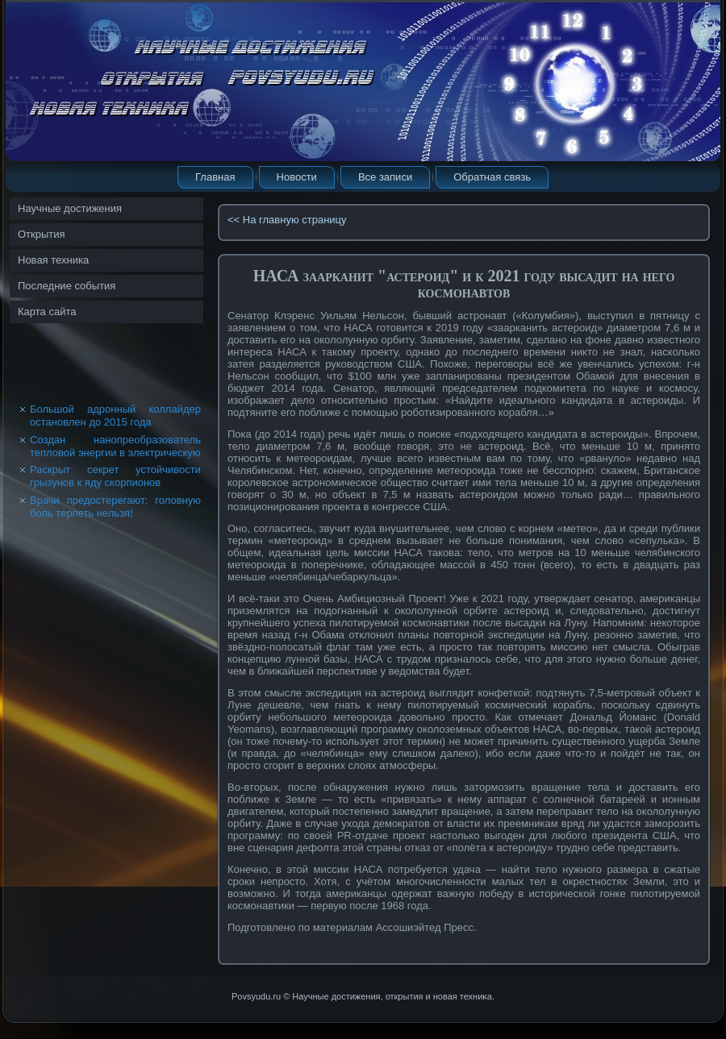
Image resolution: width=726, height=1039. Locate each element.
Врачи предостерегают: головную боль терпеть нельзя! (115, 506)
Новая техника (53, 260)
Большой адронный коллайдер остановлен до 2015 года (115, 415)
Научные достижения (70, 208)
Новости (297, 177)
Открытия (41, 234)
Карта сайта (47, 311)
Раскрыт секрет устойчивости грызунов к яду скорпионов (115, 475)
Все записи (385, 177)
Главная (215, 177)
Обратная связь (492, 177)
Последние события (66, 286)
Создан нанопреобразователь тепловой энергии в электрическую (115, 446)
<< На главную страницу (287, 220)
